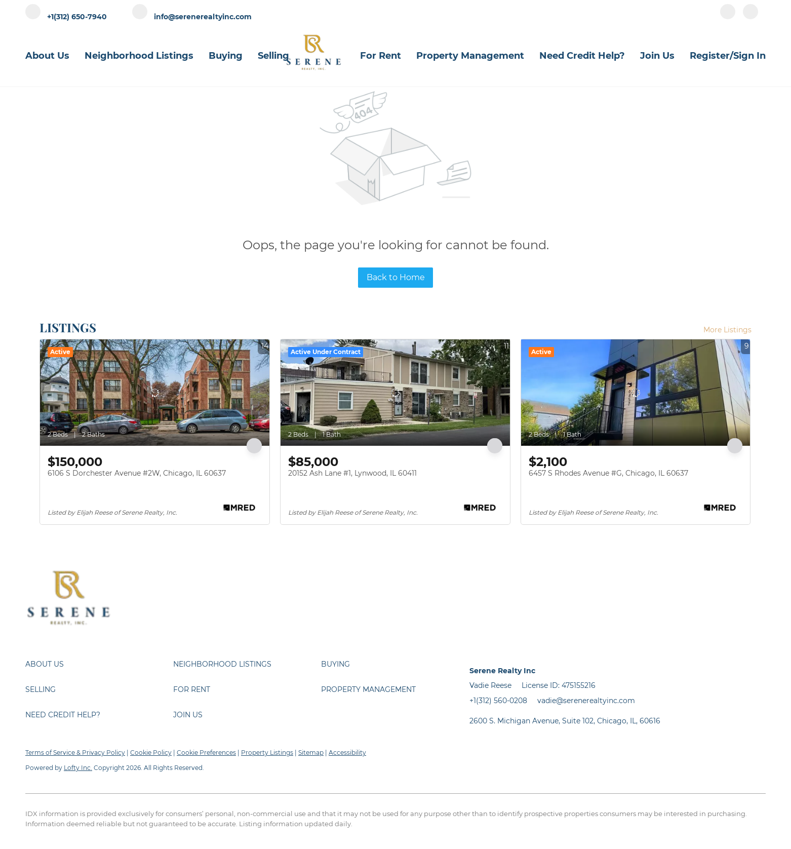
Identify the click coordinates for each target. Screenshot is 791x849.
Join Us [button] (657, 55)
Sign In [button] (749, 55)
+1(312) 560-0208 (498, 700)
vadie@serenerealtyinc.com (586, 700)
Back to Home (396, 277)
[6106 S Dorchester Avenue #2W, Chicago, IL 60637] (154, 392)
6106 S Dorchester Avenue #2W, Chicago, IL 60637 (137, 473)
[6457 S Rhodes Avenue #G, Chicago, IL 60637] (635, 392)
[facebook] (727, 16)
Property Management (470, 55)
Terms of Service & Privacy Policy (75, 752)
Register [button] (710, 55)
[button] (99, 664)
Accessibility (347, 752)
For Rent (380, 55)
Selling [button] (273, 55)
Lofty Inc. (78, 767)
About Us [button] (47, 55)
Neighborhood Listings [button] (139, 55)
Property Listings (267, 752)
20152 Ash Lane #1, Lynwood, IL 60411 (352, 473)
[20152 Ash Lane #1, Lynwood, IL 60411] (395, 392)
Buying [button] (226, 55)
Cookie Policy (151, 752)
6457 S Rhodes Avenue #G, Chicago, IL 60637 (608, 473)
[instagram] (750, 16)
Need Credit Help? (582, 55)
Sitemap (311, 752)
